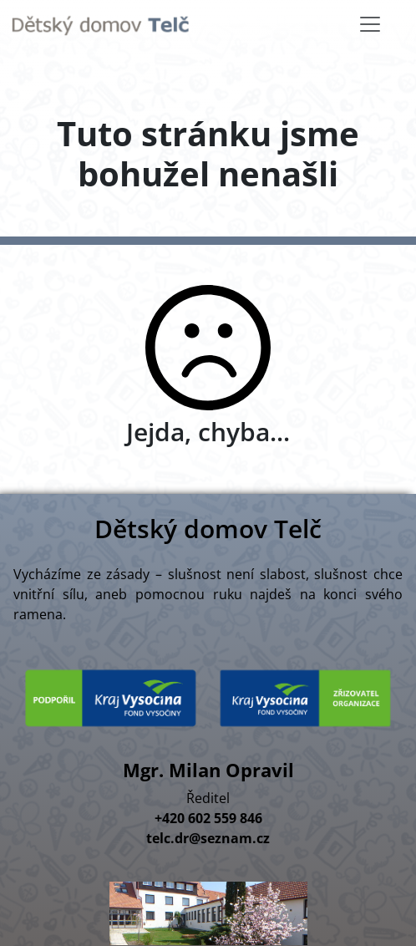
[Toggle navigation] (370, 24)
